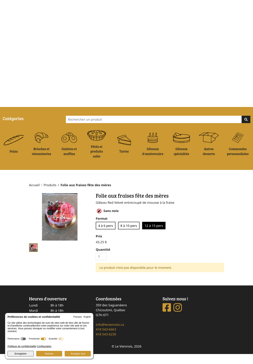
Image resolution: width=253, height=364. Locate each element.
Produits (50, 195)
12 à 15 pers (154, 235)
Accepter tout (77, 353)
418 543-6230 (106, 344)
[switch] (23, 339)
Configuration (44, 346)
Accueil (34, 195)
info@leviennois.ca (110, 334)
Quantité (103, 259)
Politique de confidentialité (22, 346)
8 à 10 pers (129, 235)
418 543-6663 (106, 339)
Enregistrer (21, 353)
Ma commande (31, 103)
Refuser (49, 353)
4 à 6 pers (105, 235)
